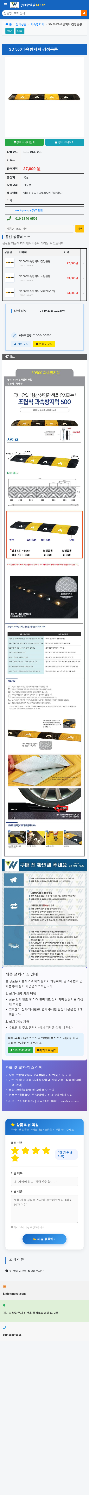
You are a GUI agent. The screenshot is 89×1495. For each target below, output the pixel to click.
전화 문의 (21, 344)
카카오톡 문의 (47, 1050)
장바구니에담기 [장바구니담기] (24, 142)
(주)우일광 (27, 5)
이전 (10, 30)
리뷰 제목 (16, 1173)
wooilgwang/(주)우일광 (29, 210)
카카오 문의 (44, 344)
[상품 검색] (41, 13)
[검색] (84, 13)
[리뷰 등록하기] (44, 1239)
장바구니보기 (64, 142)
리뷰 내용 (16, 1191)
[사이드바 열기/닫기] (5, 5)
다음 (20, 30)
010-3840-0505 (26, 218)
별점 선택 (16, 1142)
